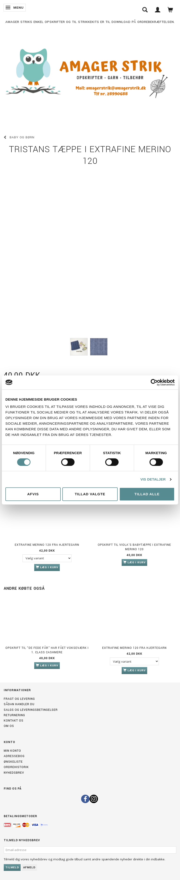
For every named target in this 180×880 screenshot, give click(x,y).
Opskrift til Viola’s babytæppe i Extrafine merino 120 (134, 547)
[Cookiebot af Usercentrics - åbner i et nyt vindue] (154, 382)
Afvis (33, 494)
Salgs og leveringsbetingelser (31, 710)
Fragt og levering (19, 699)
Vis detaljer (153, 479)
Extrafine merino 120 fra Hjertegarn (47, 545)
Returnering (14, 715)
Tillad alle (147, 494)
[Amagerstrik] (90, 74)
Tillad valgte (90, 494)
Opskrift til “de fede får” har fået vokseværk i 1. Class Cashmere (47, 650)
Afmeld (29, 867)
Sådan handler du (19, 704)
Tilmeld (12, 867)
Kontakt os (13, 720)
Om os (9, 726)
